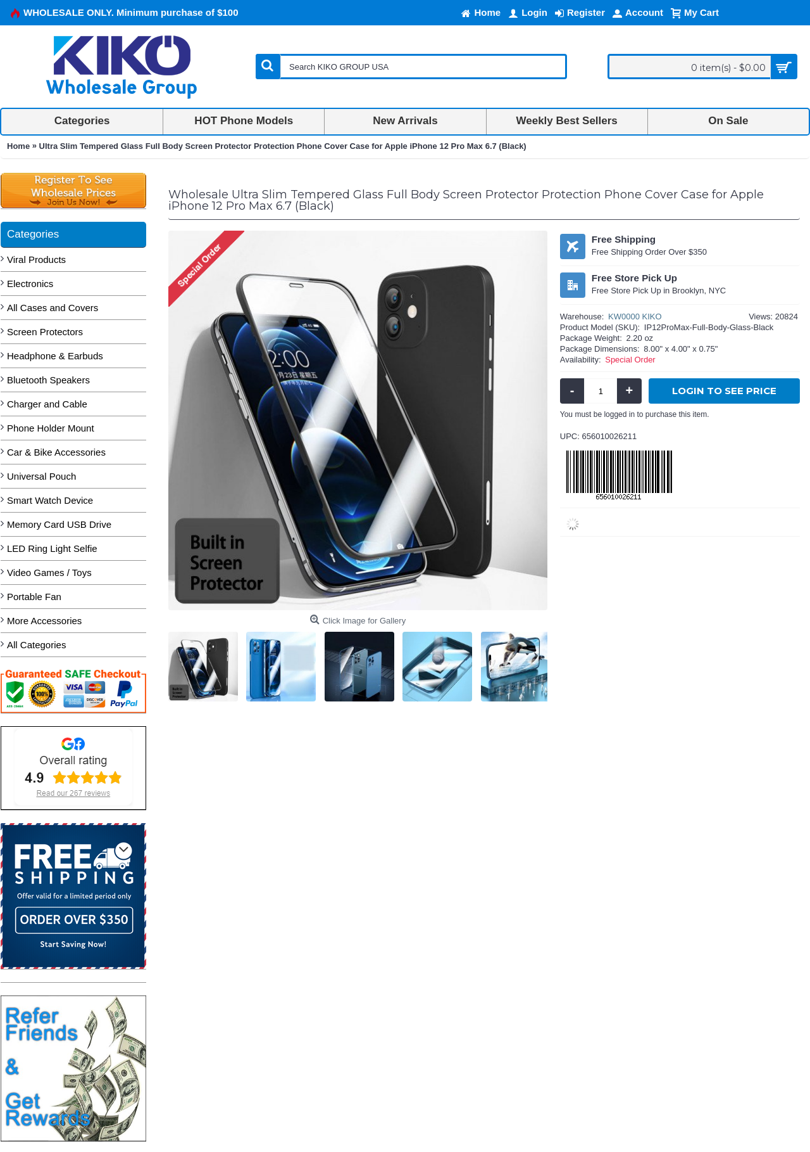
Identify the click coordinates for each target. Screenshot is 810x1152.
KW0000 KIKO (635, 316)
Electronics (30, 283)
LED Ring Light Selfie (52, 548)
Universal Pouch (41, 476)
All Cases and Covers (52, 307)
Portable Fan (34, 596)
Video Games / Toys (49, 572)
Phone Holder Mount (50, 428)
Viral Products (36, 259)
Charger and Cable (47, 404)
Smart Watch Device (50, 500)
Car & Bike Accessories (56, 452)
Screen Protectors (45, 331)
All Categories (36, 644)
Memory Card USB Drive (59, 524)
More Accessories (44, 620)
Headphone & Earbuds (55, 355)
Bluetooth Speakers (48, 379)
